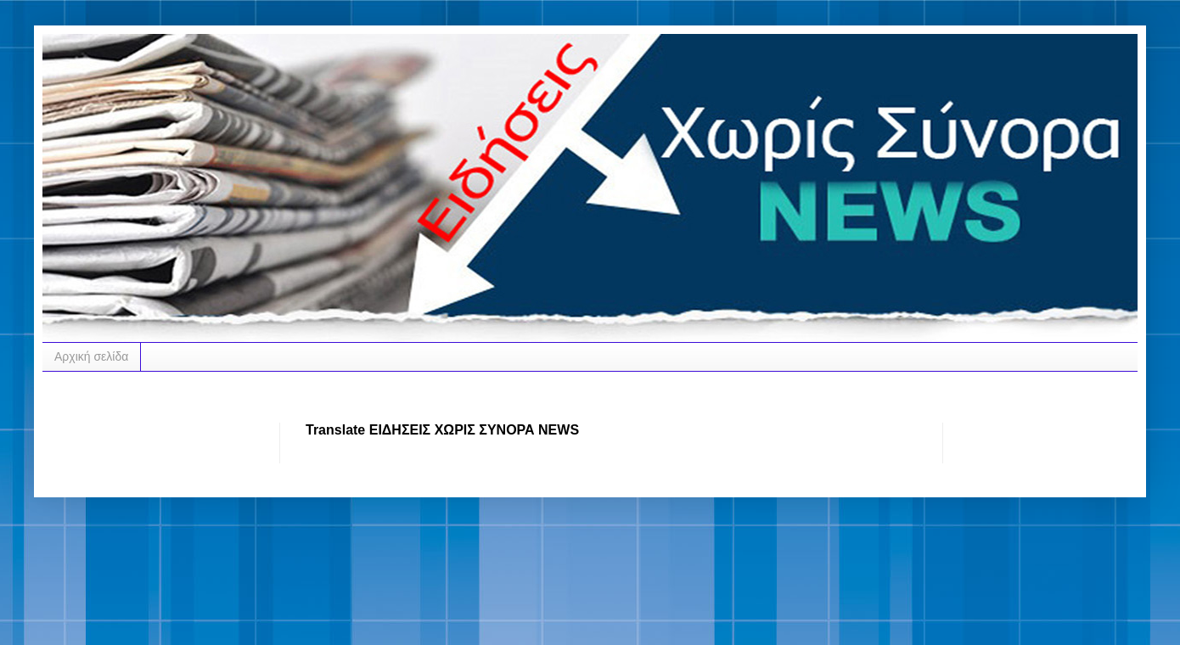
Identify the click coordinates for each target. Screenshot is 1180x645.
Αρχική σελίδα (91, 356)
